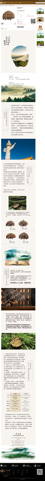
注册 (40, 0)
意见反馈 (27, 471)
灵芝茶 (6, 5)
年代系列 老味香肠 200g (39, 31)
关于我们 (13, 471)
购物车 (44, 0)
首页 (0, 0)
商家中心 (2, 0)
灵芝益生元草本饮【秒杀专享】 (40, 47)
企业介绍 (16, 2)
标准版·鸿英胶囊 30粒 (39, 15)
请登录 (22, 21)
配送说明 (22, 471)
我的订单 (42, 0)
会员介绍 (18, 471)
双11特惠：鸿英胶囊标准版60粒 (40, 23)
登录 (39, 0)
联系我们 (20, 2)
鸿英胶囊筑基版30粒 (39, 39)
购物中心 (12, 2)
